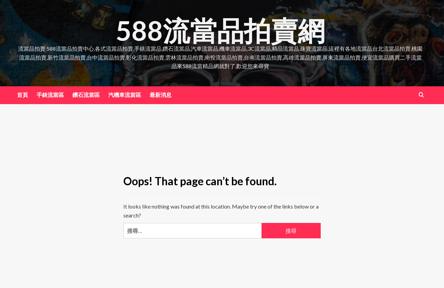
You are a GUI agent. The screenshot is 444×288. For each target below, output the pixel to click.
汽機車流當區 (124, 94)
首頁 (22, 94)
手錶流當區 (50, 94)
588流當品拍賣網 (220, 29)
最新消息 (160, 94)
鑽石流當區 (86, 94)
